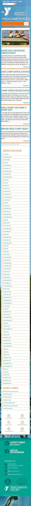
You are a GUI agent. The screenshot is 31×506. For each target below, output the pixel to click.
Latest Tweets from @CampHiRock (15, 443)
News (20, 1)
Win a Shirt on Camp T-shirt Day (14, 108)
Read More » (26, 66)
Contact (14, 1)
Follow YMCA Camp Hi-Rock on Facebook (15, 451)
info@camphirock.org (17, 474)
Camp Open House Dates (15, 90)
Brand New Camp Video (14, 128)
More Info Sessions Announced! (13, 51)
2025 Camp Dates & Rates (15, 71)
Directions (6, 1)
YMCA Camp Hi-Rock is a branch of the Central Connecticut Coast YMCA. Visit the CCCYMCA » (15, 488)
